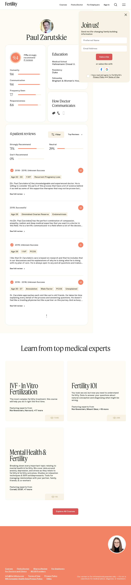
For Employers (93, 5)
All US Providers (38, 571)
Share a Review (40, 569)
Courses (63, 5)
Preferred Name (91, 40)
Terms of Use (34, 576)
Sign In (107, 5)
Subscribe (104, 56)
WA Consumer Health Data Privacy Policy (23, 579)
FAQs (49, 579)
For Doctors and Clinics (16, 571)
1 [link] (46, 315)
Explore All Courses (65, 511)
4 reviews (28, 60)
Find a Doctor (77, 5)
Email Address (90, 48)
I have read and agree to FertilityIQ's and (106, 76)
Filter (58, 134)
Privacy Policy (50, 576)
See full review (16, 194)
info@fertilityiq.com (14, 576)
